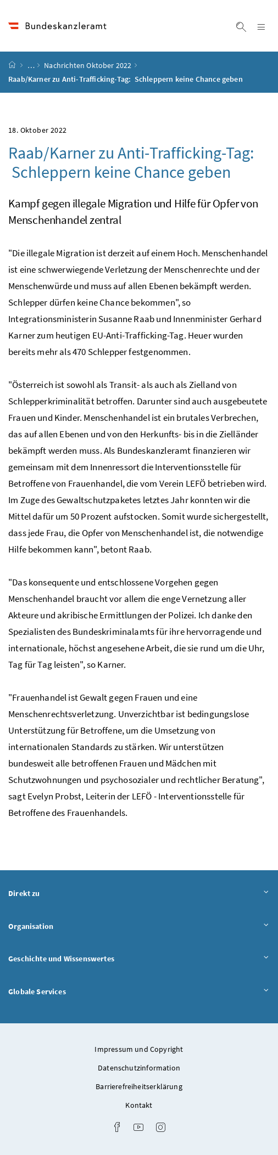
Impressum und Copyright (138, 1049)
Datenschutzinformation (139, 1068)
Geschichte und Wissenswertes (139, 958)
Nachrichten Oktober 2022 (87, 65)
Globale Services (139, 991)
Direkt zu (139, 893)
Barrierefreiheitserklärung (139, 1086)
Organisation (139, 926)
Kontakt (138, 1105)
